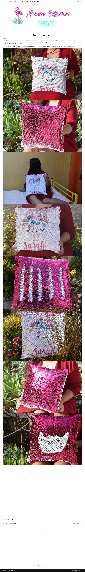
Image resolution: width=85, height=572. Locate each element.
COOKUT (76, 524)
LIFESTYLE (32, 1)
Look (11, 1)
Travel (21, 1)
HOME (6, 1)
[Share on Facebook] (9, 519)
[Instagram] (75, 1)
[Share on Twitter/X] (11, 519)
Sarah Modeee (10, 570)
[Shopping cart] (78, 1)
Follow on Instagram (42, 565)
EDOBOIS (9, 524)
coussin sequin (41, 42)
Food (27, 1)
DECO (38, 1)
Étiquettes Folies (42, 35)
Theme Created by (76, 570)
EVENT (16, 1)
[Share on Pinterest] (12, 519)
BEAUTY (43, 1)
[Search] (80, 1)
